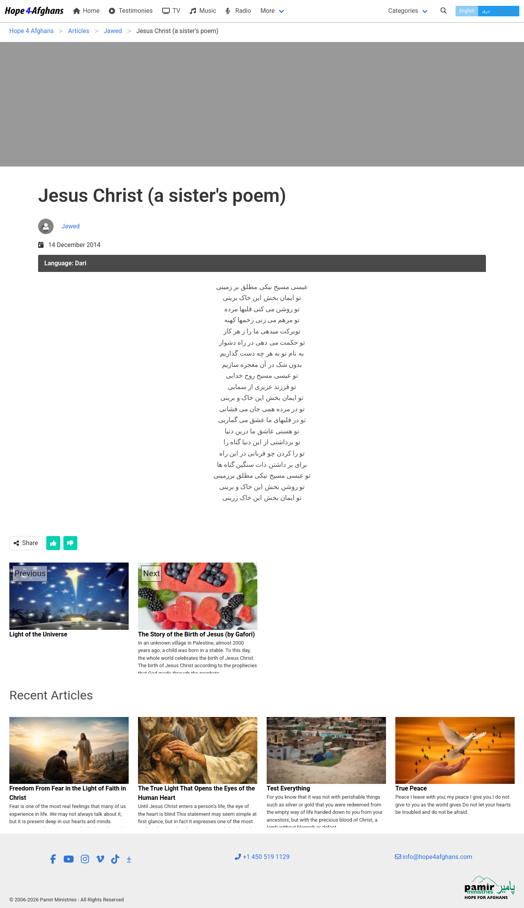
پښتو (506, 11)
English (467, 11)
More (267, 10)
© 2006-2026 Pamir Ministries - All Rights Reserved (66, 900)
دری (486, 11)
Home (86, 10)
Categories (403, 10)
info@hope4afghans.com (434, 857)
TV (171, 10)
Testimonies (130, 10)
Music (203, 10)
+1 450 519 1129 (262, 857)
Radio (238, 10)
